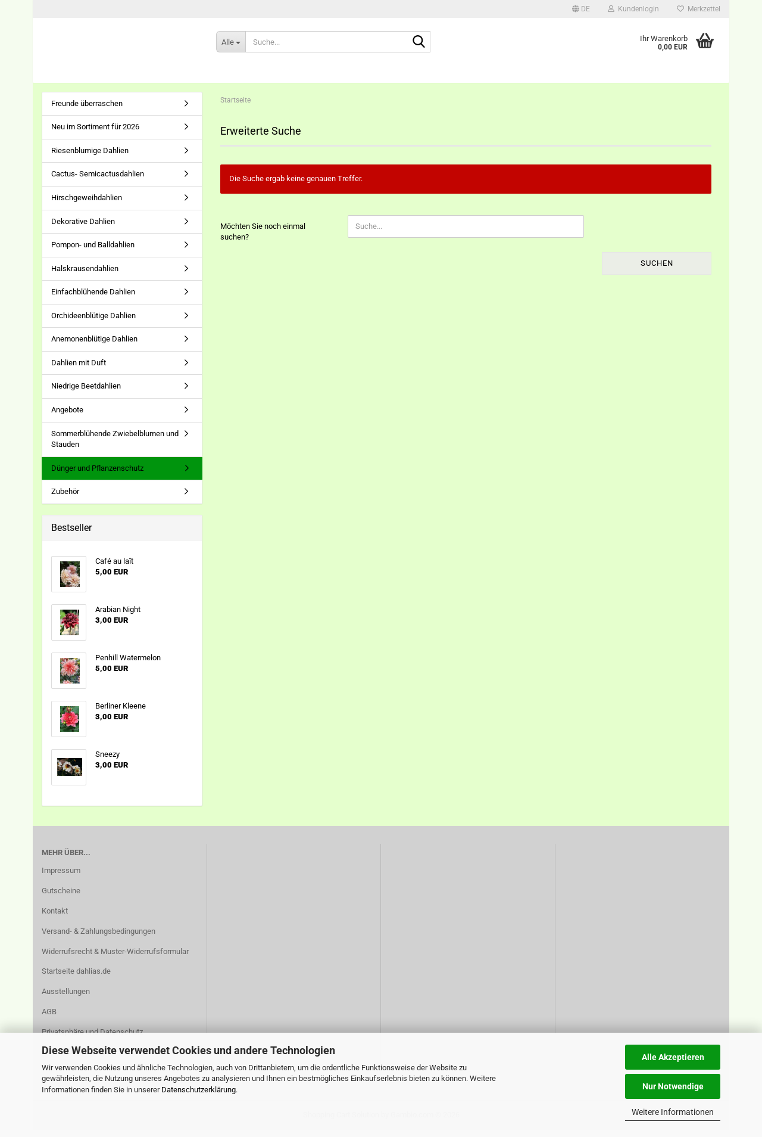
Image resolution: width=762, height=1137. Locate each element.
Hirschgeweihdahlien (86, 204)
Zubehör (65, 498)
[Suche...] (230, 41)
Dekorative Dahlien (83, 227)
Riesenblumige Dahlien (90, 157)
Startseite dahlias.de (76, 978)
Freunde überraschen (87, 109)
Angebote (67, 416)
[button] (581, 9)
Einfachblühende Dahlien (93, 298)
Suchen (657, 269)
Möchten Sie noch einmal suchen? (262, 238)
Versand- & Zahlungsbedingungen (98, 937)
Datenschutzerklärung (198, 1089)
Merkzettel (698, 9)
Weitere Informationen (673, 1112)
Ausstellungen (66, 998)
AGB (49, 1018)
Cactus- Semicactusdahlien (97, 180)
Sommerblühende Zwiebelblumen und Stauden (115, 446)
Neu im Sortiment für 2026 (95, 133)
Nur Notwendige (673, 1086)
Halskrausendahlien (84, 275)
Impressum (61, 876)
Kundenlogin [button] (633, 9)
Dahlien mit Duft (78, 369)
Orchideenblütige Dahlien (93, 322)
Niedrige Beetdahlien (86, 393)
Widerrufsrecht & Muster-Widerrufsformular (115, 957)
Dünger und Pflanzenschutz (97, 474)
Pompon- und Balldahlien (93, 251)
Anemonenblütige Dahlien (94, 345)
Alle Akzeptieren (673, 1057)
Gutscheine (61, 897)
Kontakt (55, 917)
